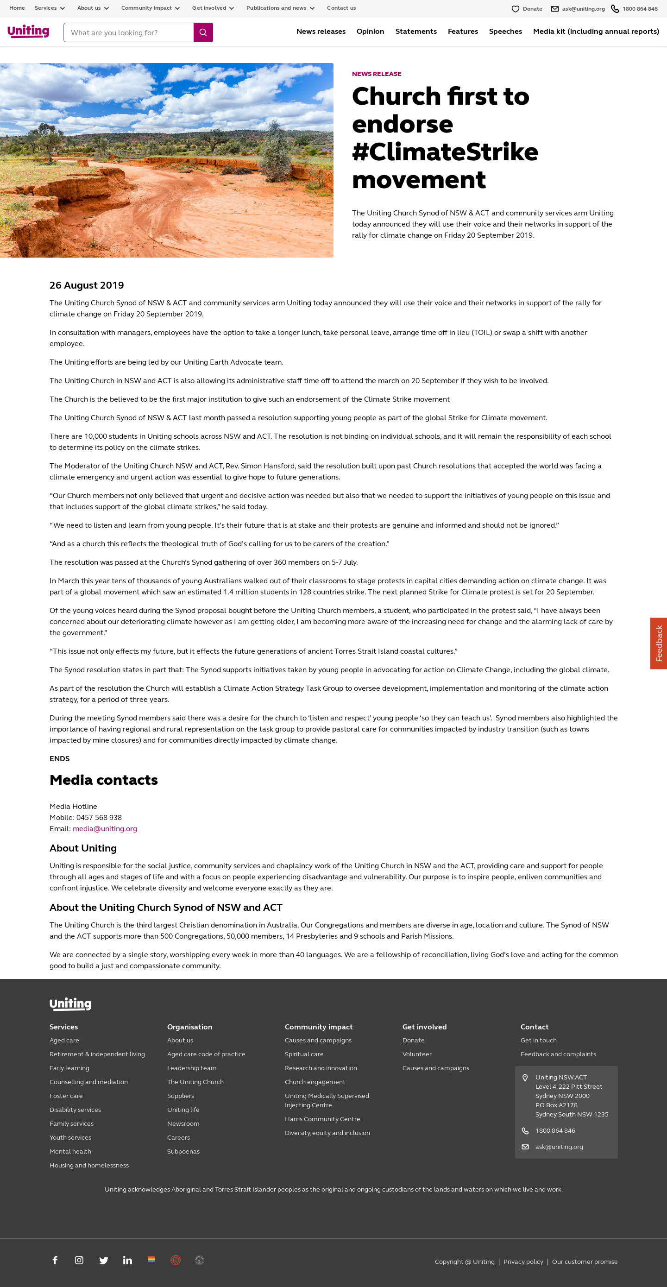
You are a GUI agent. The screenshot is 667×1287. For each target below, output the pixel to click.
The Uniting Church (195, 1082)
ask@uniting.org (559, 1147)
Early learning (69, 1068)
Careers (178, 1138)
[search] (203, 32)
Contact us (341, 8)
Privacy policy (523, 1262)
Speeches (505, 31)
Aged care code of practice (206, 1054)
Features (463, 31)
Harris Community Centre (322, 1119)
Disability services (75, 1110)
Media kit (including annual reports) (596, 31)
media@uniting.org (105, 828)
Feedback (659, 643)
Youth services (70, 1138)
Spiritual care (304, 1054)
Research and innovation (321, 1068)
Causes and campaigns (318, 1040)
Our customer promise (585, 1262)
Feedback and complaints (558, 1054)
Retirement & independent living (97, 1054)
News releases (321, 31)
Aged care (64, 1040)
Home (17, 8)
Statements (416, 31)
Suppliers (180, 1096)
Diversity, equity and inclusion (327, 1133)
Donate (414, 1040)
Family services (72, 1124)
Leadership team (192, 1068)
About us (180, 1040)
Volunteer (417, 1054)
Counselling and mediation (89, 1082)
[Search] (128, 32)
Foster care (66, 1096)
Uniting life (183, 1110)
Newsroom (183, 1124)
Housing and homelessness (89, 1165)
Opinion (370, 31)
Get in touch (539, 1040)
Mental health (70, 1151)
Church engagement (315, 1082)
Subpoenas (183, 1151)
